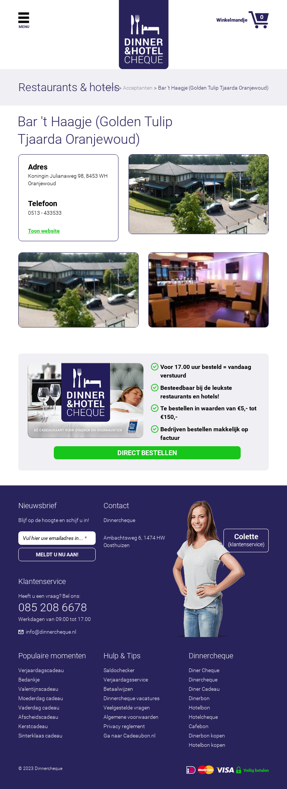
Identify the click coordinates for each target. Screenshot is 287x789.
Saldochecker (119, 670)
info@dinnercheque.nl (51, 632)
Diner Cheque (204, 670)
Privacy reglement (124, 726)
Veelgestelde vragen (127, 708)
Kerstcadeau (33, 726)
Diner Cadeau (204, 689)
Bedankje (29, 680)
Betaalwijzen (118, 689)
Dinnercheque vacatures (132, 698)
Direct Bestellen (147, 453)
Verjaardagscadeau (41, 670)
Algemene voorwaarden (131, 717)
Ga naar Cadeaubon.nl (129, 736)
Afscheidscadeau (38, 717)
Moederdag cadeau (40, 698)
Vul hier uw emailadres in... (55, 538)
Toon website (44, 231)
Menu (24, 27)
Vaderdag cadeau (38, 708)
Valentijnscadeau (38, 689)
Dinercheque (203, 680)
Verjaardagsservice (126, 680)
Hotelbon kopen (207, 745)
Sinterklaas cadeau (40, 736)
